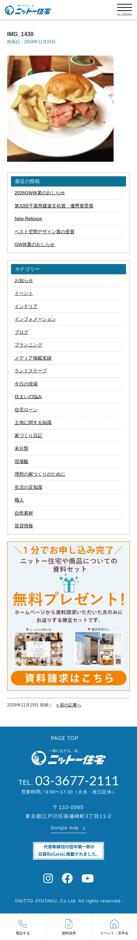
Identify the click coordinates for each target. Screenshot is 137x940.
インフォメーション (35, 319)
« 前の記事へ (68, 705)
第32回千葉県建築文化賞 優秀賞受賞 (54, 205)
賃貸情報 (24, 525)
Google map (65, 827)
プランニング (28, 345)
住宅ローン (26, 409)
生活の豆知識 (28, 487)
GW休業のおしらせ (35, 244)
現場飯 (21, 461)
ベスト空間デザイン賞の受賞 (45, 231)
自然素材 (24, 513)
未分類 (21, 448)
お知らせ (24, 280)
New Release (28, 218)
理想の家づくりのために (40, 474)
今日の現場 (26, 383)
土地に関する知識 (33, 422)
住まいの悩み (28, 396)
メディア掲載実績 (33, 358)
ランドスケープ (31, 370)
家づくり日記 (28, 435)
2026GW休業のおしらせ (40, 192)
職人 (19, 500)
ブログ (21, 332)
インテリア (26, 306)
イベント (24, 293)
